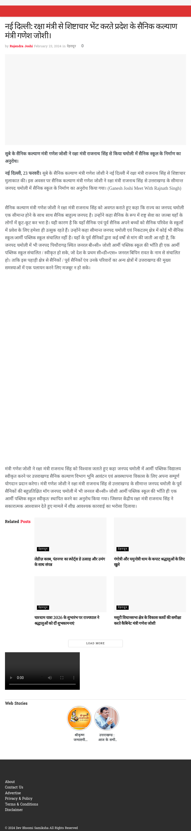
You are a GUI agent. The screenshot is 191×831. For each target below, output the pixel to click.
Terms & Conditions (21, 804)
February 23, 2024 (47, 46)
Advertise (13, 793)
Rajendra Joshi (21, 46)
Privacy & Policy (18, 799)
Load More (95, 644)
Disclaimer (14, 810)
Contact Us (14, 787)
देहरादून (71, 46)
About (10, 782)
